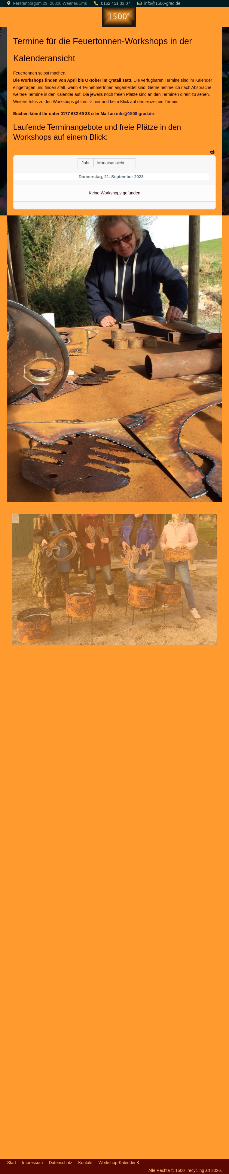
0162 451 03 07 (115, 3)
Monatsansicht (110, 162)
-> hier (94, 101)
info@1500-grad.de (162, 3)
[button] (114, 358)
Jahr (85, 162)
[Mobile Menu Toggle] (11, 16)
